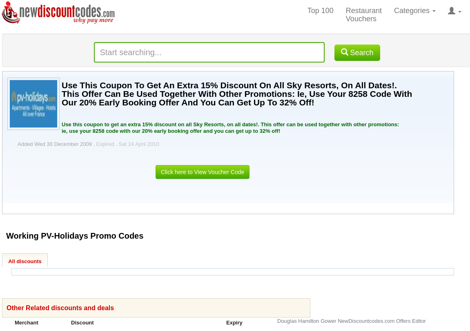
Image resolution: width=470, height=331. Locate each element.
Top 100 (320, 11)
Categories (415, 11)
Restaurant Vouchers (364, 15)
